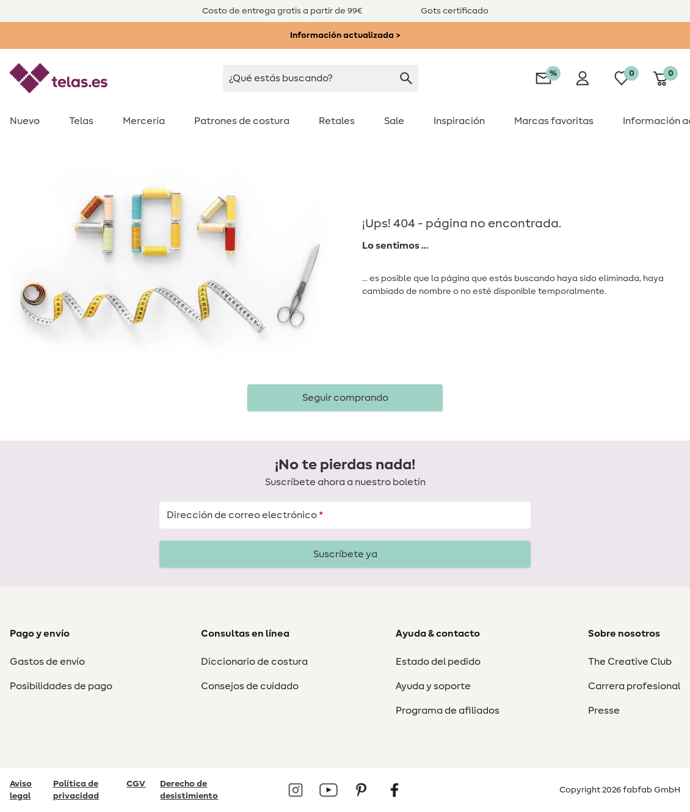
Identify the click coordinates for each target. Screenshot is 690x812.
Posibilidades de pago (61, 686)
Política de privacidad (76, 790)
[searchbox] (320, 78)
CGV (135, 784)
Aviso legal (21, 790)
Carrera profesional (634, 686)
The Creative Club (630, 662)
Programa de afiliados (447, 710)
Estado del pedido (438, 662)
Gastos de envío (47, 662)
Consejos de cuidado (250, 686)
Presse (604, 710)
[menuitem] (32, 121)
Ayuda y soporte (433, 686)
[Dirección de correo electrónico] (345, 515)
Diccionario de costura (254, 662)
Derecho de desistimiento (189, 790)
